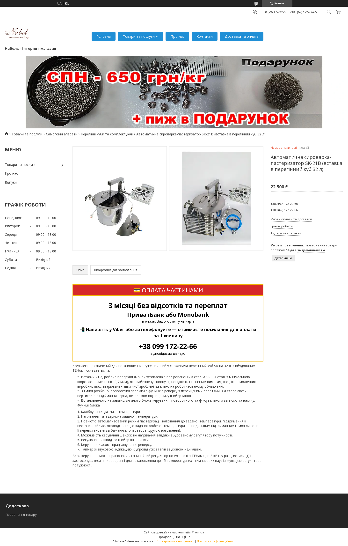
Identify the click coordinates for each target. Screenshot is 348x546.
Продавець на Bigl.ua (174, 537)
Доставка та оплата (242, 36)
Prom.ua (198, 532)
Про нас (177, 36)
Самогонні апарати (61, 134)
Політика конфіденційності (216, 541)
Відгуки (11, 182)
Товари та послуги (139, 36)
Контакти (204, 36)
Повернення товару (21, 514)
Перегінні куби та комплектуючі (107, 134)
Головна (103, 36)
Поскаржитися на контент (175, 541)
